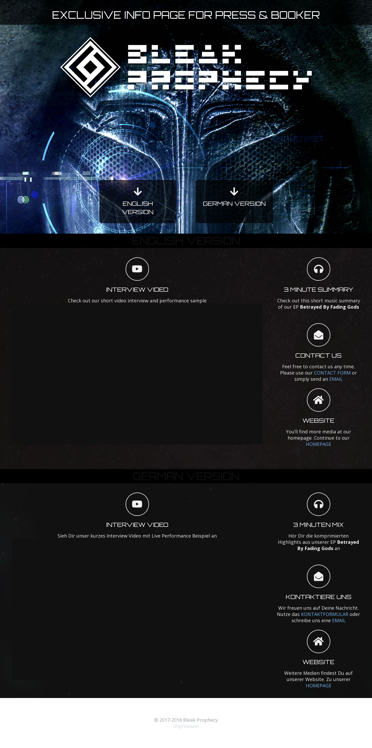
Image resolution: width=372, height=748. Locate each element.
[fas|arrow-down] (138, 191)
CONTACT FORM (332, 373)
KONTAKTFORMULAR (324, 614)
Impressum (186, 726)
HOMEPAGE (318, 444)
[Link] (186, 67)
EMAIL (336, 379)
